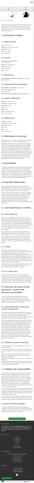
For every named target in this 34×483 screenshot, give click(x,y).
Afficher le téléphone (18, 471)
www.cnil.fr (21, 266)
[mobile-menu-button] (31, 2)
